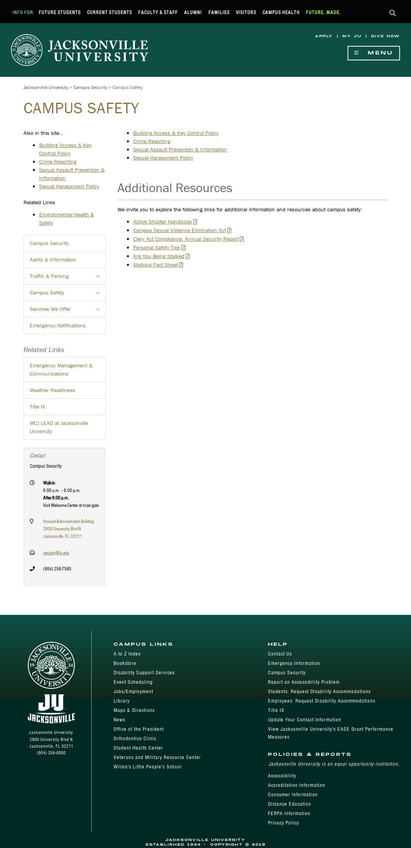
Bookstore (125, 663)
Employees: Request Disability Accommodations (321, 700)
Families (219, 12)
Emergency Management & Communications (61, 369)
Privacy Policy (283, 822)
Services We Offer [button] (68, 311)
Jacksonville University (46, 87)
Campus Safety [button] (68, 295)
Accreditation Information (296, 785)
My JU (352, 36)
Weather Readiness (52, 390)
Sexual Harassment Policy (163, 157)
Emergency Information (294, 663)
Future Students (60, 12)
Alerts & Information (53, 259)
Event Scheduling (133, 682)
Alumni (193, 12)
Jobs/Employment (133, 691)
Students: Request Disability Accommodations (319, 691)
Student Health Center (138, 747)
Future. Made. (323, 12)
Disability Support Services (144, 672)
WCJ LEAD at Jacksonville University (59, 427)
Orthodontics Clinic (135, 738)
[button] (392, 13)
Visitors (246, 12)
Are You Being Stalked (159, 256)
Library (122, 700)
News (119, 719)
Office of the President (139, 729)
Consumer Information (293, 794)
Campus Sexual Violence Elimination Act (179, 230)
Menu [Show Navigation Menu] (373, 53)
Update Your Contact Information (304, 719)
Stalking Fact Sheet (155, 264)
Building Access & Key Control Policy (176, 132)
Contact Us (280, 653)
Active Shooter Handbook (162, 221)
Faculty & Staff (158, 12)
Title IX (37, 406)
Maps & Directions (134, 710)
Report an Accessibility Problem (304, 682)
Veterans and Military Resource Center (157, 757)
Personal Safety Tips (156, 247)
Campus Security (90, 87)
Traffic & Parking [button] (68, 278)
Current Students (109, 12)
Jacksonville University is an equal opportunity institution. (334, 764)
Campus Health (281, 12)
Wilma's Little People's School (148, 766)
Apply (324, 36)
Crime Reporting (151, 141)
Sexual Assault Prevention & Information (180, 149)
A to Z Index (127, 653)
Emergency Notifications (58, 325)
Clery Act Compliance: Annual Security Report (186, 238)
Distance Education (289, 804)
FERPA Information (289, 813)
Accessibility (282, 775)
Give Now (385, 36)
